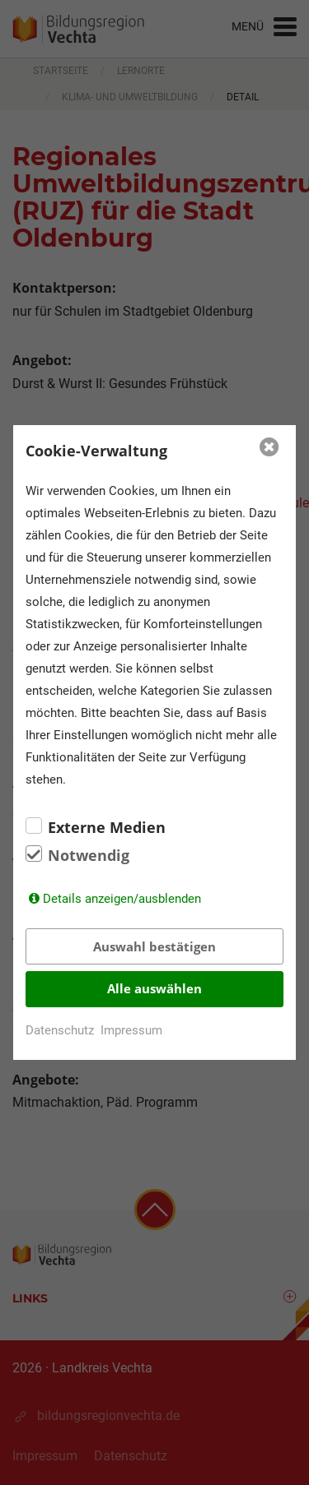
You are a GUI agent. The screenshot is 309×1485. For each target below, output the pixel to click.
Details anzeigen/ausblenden (122, 898)
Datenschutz (60, 1030)
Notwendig (88, 855)
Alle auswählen (154, 988)
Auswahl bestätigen (154, 946)
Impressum (131, 1030)
